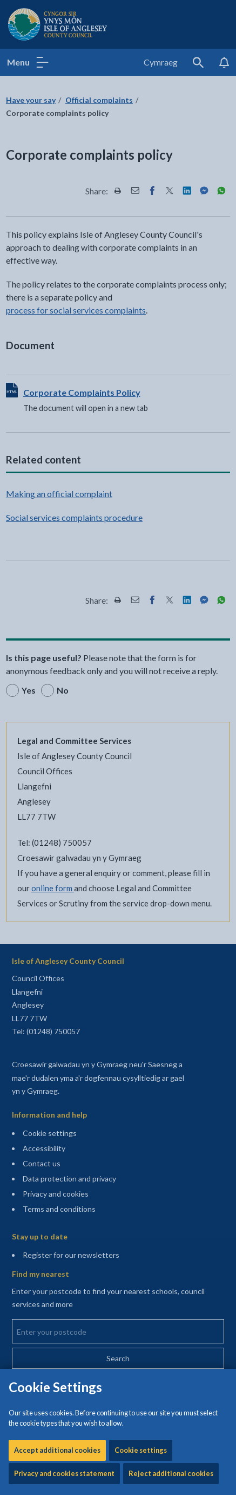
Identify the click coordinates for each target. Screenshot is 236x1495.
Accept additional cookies (57, 345)
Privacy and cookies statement (64, 368)
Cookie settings (140, 345)
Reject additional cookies (171, 368)
